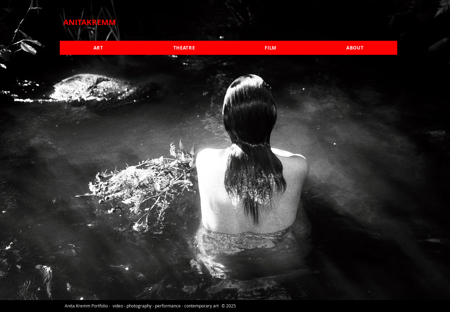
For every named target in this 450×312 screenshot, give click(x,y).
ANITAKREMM (89, 22)
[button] (98, 48)
